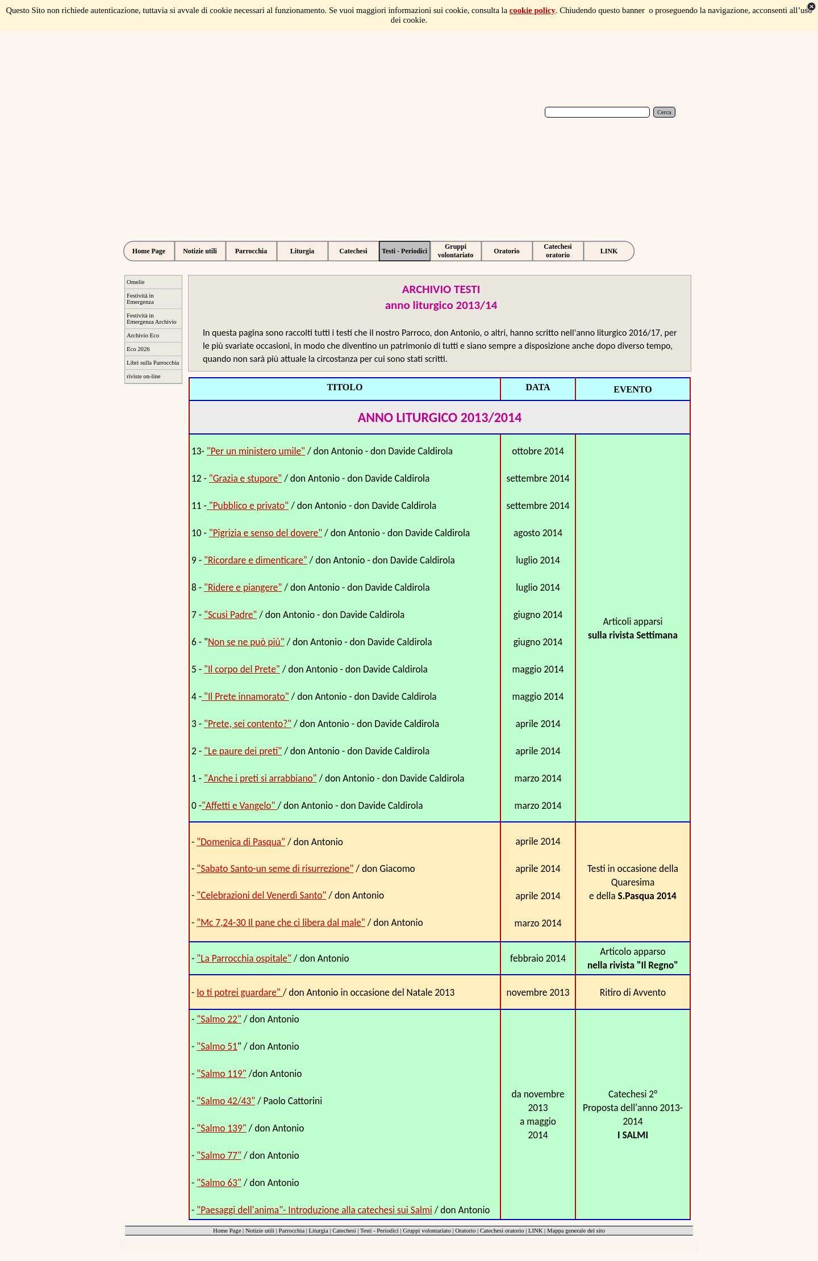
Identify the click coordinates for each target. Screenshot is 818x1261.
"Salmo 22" (219, 1019)
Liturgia (318, 1230)
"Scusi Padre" (230, 614)
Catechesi (344, 1230)
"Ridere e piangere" (243, 587)
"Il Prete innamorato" (245, 696)
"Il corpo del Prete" (242, 669)
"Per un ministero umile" (256, 451)
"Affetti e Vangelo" (239, 805)
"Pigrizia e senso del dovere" (265, 533)
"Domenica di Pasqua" (241, 842)
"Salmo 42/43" (226, 1101)
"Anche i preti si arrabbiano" (260, 778)
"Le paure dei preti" (243, 751)
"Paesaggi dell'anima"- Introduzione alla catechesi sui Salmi (314, 1210)
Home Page (227, 1230)
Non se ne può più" (246, 642)
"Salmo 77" (219, 1155)
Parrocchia (292, 1230)
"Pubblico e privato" (248, 505)
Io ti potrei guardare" (239, 992)
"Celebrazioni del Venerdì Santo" (261, 895)
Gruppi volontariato (426, 1230)
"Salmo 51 (217, 1046)
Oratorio (465, 1230)
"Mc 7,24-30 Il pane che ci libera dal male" (281, 922)
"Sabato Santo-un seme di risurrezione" (275, 868)
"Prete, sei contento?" (247, 723)
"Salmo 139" (221, 1128)
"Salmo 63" (219, 1182)
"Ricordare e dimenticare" (255, 560)
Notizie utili (259, 1230)
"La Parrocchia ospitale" (244, 958)
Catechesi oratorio (502, 1230)
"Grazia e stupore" (245, 478)
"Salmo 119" (221, 1073)
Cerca (664, 112)
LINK (535, 1230)
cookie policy (533, 10)
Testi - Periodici (379, 1230)
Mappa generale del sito (576, 1230)
